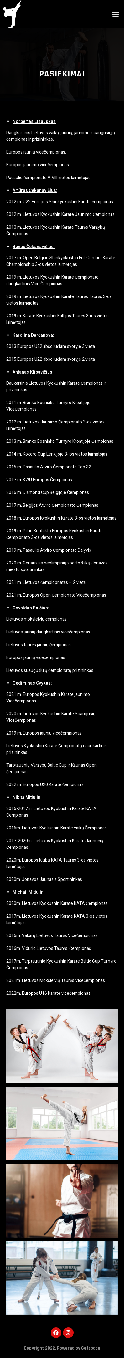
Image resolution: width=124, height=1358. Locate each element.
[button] (116, 14)
